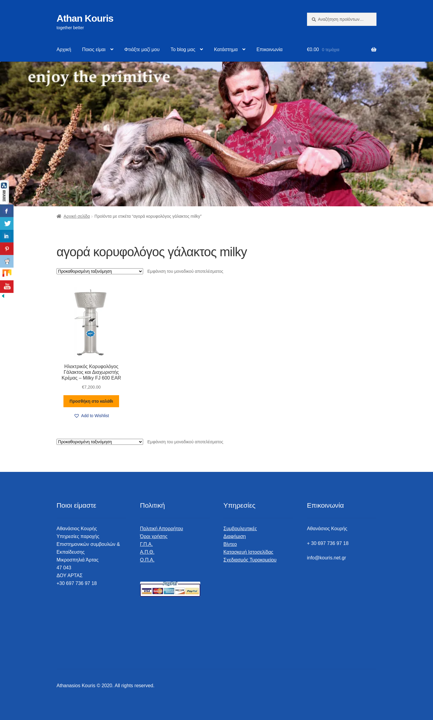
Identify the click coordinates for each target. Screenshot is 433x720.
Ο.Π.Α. (147, 559)
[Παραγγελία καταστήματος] (100, 271)
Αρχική (64, 49)
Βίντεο (230, 544)
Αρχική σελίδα (77, 216)
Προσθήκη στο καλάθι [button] (91, 401)
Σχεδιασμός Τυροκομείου (249, 559)
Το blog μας (182, 49)
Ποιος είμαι (94, 49)
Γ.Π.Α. (146, 544)
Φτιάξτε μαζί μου (141, 49)
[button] (91, 415)
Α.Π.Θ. (147, 552)
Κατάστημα (226, 49)
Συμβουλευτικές (240, 528)
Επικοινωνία (269, 49)
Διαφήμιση (234, 536)
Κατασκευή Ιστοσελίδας (248, 552)
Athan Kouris (85, 18)
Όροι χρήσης (153, 536)
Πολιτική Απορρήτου (161, 528)
